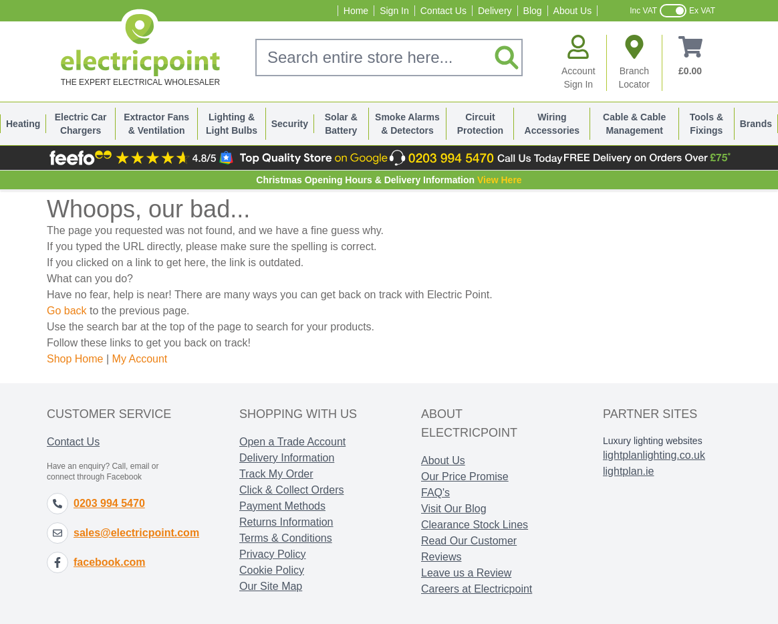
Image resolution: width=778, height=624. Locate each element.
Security (289, 123)
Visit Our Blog (454, 508)
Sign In (394, 10)
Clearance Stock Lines (474, 524)
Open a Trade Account (292, 441)
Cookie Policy (271, 570)
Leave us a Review (466, 573)
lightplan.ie (628, 471)
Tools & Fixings (706, 124)
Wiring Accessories (552, 124)
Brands (756, 123)
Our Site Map (270, 586)
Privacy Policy (272, 554)
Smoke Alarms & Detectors (407, 124)
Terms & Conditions (285, 538)
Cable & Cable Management (634, 124)
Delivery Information (286, 457)
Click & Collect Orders (291, 490)
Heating (23, 123)
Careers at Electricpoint (476, 589)
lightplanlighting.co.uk (654, 455)
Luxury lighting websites (652, 440)
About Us (572, 10)
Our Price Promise (465, 476)
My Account (140, 359)
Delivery (495, 10)
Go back (67, 310)
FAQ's (435, 492)
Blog (532, 10)
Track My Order (276, 474)
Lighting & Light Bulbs (231, 124)
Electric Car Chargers (81, 124)
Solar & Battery (341, 124)
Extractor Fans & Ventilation (156, 124)
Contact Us (443, 10)
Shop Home (75, 359)
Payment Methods (282, 506)
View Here (499, 180)
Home (356, 10)
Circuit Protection (480, 124)
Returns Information (286, 522)
